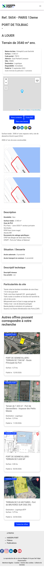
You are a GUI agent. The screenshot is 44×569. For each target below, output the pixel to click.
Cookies (16, 563)
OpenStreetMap (36, 110)
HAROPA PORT (12, 538)
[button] (22, 91)
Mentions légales (7, 563)
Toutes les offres (22, 524)
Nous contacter (16, 117)
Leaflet (21, 110)
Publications (12, 543)
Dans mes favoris (22, 121)
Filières (9, 540)
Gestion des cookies (27, 563)
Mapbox (28, 110)
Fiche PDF (29, 117)
